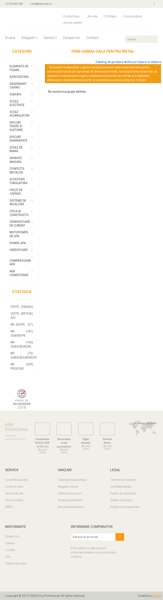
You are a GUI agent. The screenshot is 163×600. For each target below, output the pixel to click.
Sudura (15, 94)
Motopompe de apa (19, 234)
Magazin (29, 38)
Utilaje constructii (19, 213)
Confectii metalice (17, 170)
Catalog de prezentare (72, 480)
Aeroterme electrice (70, 507)
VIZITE (22, 307)
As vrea (91, 16)
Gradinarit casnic (18, 85)
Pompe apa (18, 243)
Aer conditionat (19, 273)
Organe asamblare (70, 500)
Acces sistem (72, 22)
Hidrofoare (19, 250)
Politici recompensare (124, 507)
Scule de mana (16, 149)
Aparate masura (16, 160)
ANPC (9, 507)
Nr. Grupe (22, 324)
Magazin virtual (68, 486)
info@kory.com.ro (41, 3)
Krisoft (156, 595)
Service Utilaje (14, 500)
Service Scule (14, 493)
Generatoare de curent (20, 223)
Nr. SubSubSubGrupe (24, 355)
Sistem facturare (121, 500)
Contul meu (70, 16)
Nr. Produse (22, 366)
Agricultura (19, 76)
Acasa (10, 38)
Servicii (50, 38)
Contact (92, 38)
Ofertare (110, 16)
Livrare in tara (14, 486)
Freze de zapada (16, 191)
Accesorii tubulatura (19, 181)
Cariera (10, 543)
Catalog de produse (110, 62)
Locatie (10, 550)
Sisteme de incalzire (18, 202)
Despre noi (71, 38)
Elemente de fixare (19, 68)
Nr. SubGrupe (22, 333)
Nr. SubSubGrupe (22, 344)
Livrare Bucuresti (16, 480)
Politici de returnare (123, 493)
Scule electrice (17, 103)
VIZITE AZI (22, 315)
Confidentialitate (120, 486)
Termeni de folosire (123, 480)
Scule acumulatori (20, 113)
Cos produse (132, 16)
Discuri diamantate (18, 138)
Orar (8, 556)
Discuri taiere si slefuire (16, 126)
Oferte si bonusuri (70, 493)
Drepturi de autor (16, 563)
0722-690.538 (14, 3)
